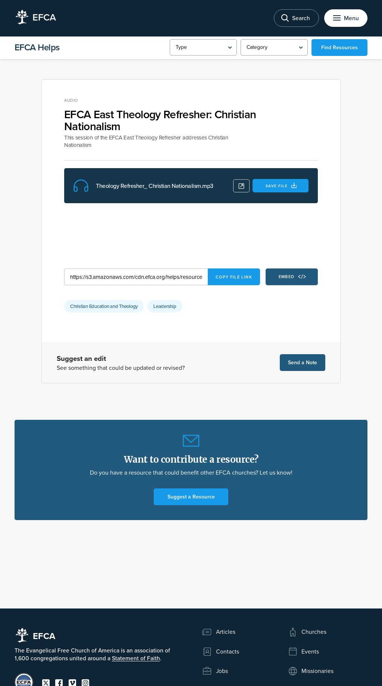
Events (303, 651)
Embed (292, 276)
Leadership (164, 306)
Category (257, 47)
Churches (307, 632)
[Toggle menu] (345, 18)
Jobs (215, 671)
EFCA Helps (37, 47)
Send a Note (302, 362)
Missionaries (311, 671)
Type (181, 47)
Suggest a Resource (191, 496)
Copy (234, 277)
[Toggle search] (296, 18)
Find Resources (339, 47)
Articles (218, 632)
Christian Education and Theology (104, 306)
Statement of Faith (136, 658)
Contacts (220, 651)
